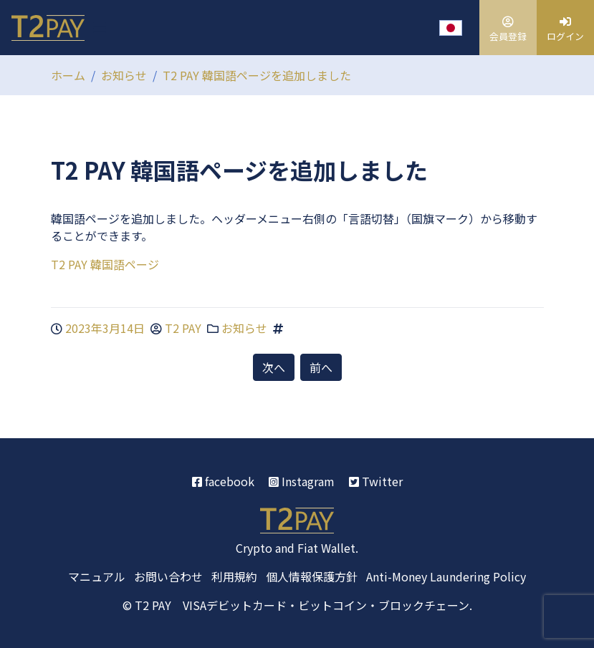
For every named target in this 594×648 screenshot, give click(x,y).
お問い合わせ (168, 576)
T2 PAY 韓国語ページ (105, 264)
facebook (223, 481)
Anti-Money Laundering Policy (446, 576)
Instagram (302, 481)
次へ (273, 367)
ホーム (68, 75)
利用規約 (234, 576)
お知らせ (124, 75)
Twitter (376, 481)
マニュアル (96, 576)
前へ (321, 367)
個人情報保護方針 (312, 576)
